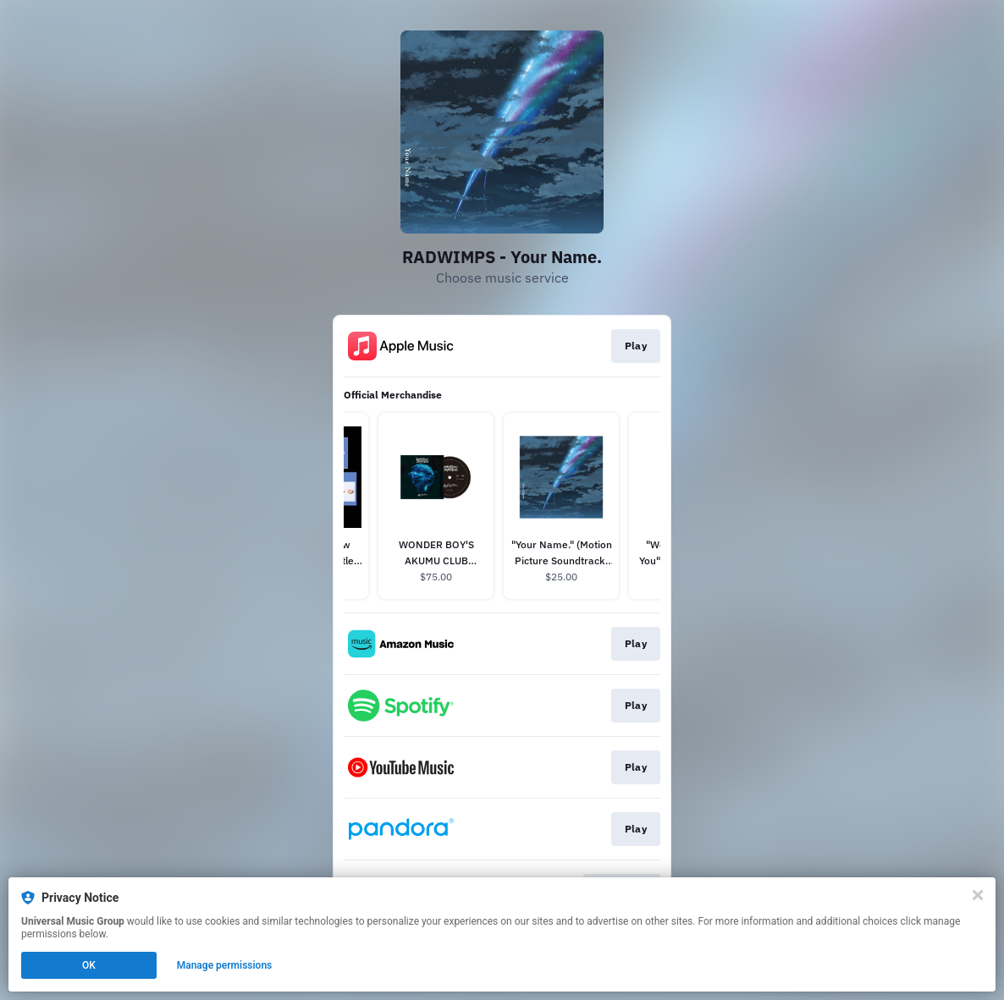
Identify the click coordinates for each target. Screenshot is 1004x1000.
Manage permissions (225, 965)
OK (89, 965)
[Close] (977, 895)
